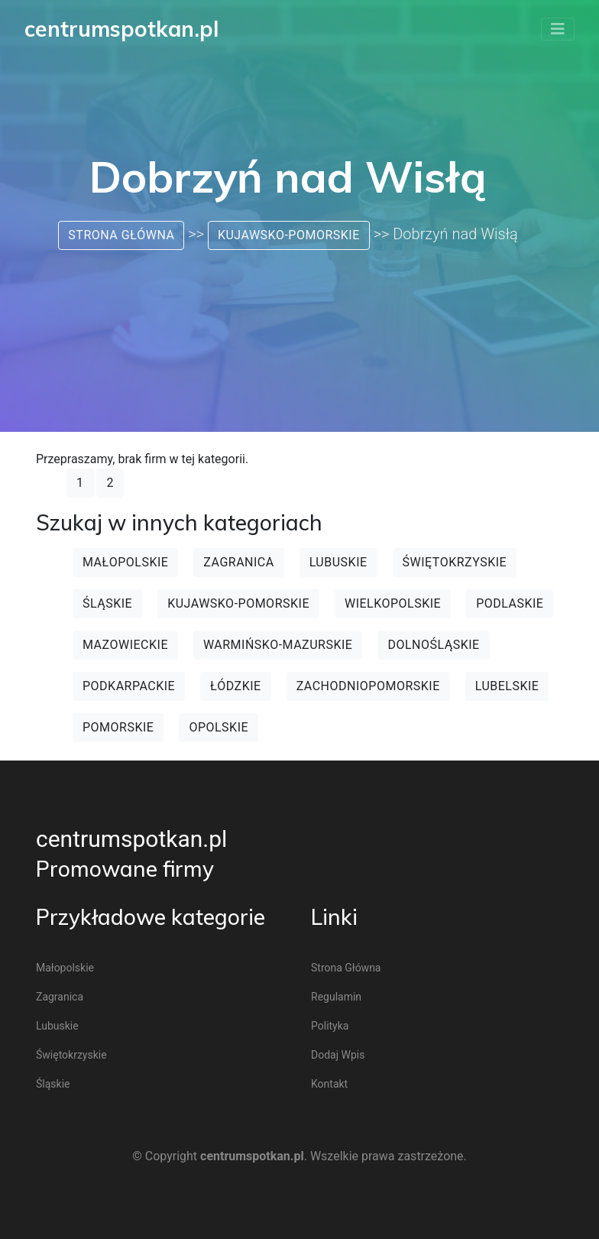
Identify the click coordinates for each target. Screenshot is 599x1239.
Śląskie (107, 603)
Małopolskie (125, 562)
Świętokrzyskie (455, 562)
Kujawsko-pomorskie (289, 235)
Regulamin (336, 997)
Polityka (329, 1026)
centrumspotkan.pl (131, 838)
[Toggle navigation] (558, 29)
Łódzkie (235, 686)
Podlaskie (509, 603)
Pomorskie (118, 727)
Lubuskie (338, 562)
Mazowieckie (125, 644)
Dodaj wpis (337, 1055)
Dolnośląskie (433, 644)
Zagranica (238, 562)
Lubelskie (507, 686)
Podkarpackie (129, 686)
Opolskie (218, 727)
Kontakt (329, 1084)
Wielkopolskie (393, 603)
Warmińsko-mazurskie (277, 644)
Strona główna (121, 235)
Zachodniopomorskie (368, 686)
